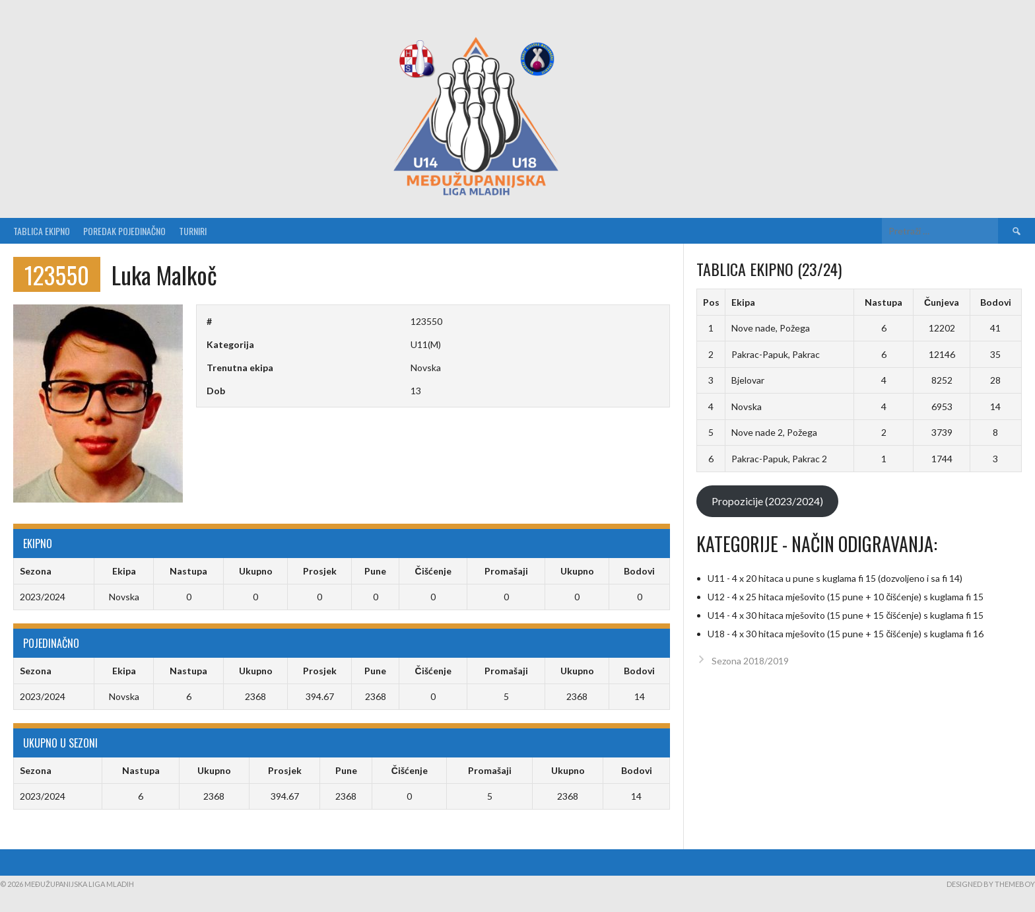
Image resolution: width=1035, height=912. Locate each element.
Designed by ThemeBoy (991, 884)
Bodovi (995, 302)
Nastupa (883, 302)
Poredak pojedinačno (124, 231)
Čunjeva (941, 302)
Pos (711, 302)
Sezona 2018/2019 (750, 660)
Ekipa (743, 302)
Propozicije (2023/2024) (767, 501)
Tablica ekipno (41, 231)
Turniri (193, 231)
